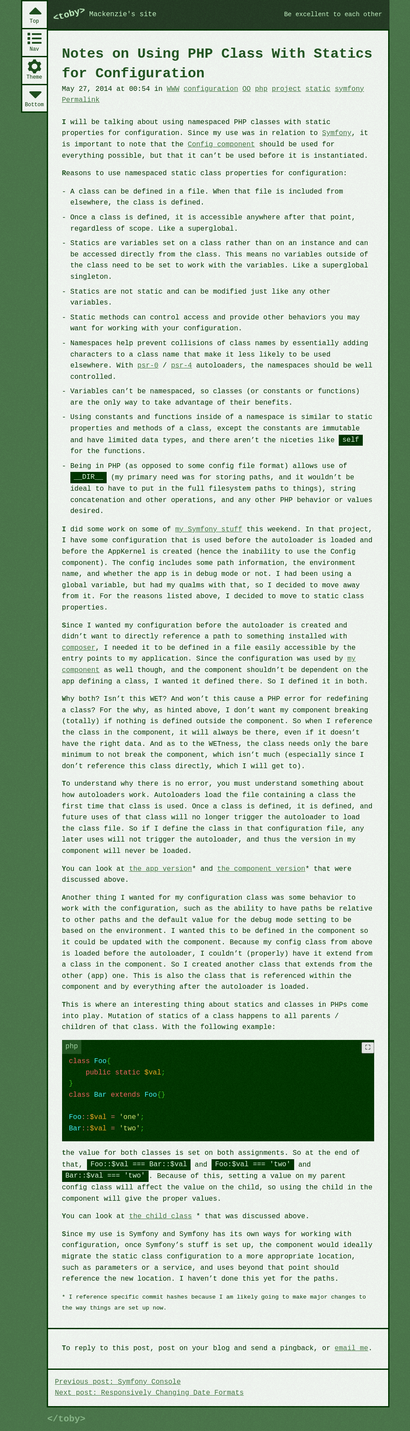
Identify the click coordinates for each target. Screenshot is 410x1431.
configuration (211, 89)
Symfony (336, 133)
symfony (349, 89)
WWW (173, 89)
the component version (261, 869)
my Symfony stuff (209, 530)
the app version (160, 869)
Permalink (81, 100)
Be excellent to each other (333, 14)
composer (79, 648)
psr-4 (181, 366)
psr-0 (147, 366)
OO (246, 89)
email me (351, 1348)
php (261, 89)
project (286, 89)
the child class (160, 1216)
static (317, 89)
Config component (221, 145)
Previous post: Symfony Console (118, 1382)
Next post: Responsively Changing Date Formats (149, 1393)
